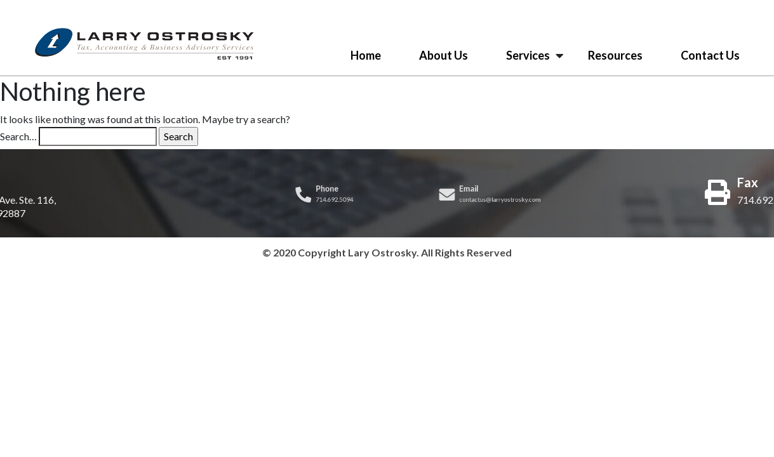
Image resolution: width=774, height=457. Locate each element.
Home (365, 55)
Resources (615, 55)
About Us (443, 55)
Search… (18, 136)
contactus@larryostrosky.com (500, 198)
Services (528, 55)
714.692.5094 (333, 198)
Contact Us (710, 55)
